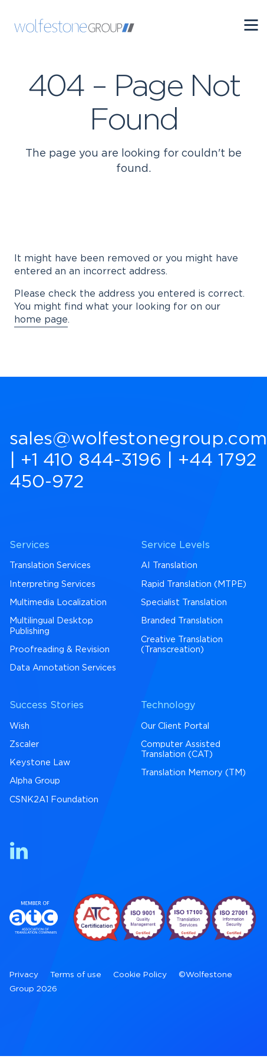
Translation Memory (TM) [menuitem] (193, 772)
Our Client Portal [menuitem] (175, 726)
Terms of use (75, 975)
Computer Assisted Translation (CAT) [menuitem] (180, 749)
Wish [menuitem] (19, 726)
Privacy (23, 975)
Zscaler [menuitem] (24, 744)
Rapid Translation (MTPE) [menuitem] (193, 584)
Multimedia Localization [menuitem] (58, 602)
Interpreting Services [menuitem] (52, 584)
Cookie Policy (140, 975)
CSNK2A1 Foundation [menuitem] (53, 799)
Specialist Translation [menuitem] (184, 602)
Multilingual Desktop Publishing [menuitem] (51, 625)
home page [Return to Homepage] (41, 319)
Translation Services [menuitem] (50, 565)
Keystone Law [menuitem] (39, 762)
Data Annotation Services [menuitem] (62, 667)
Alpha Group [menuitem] (34, 780)
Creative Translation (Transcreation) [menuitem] (182, 644)
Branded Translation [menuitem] (182, 620)
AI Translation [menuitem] (169, 565)
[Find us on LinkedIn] (18, 852)
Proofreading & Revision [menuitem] (59, 649)
